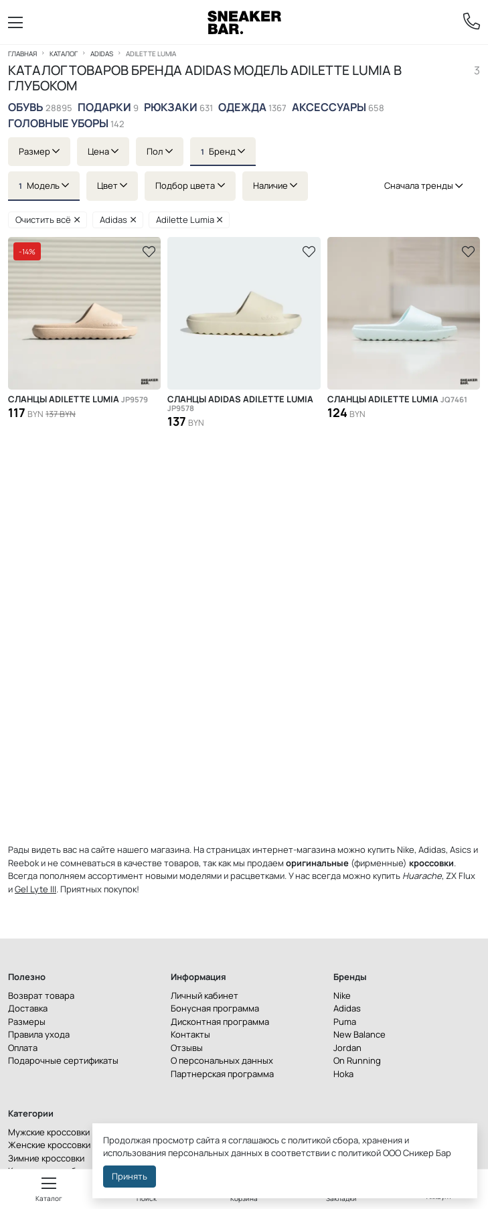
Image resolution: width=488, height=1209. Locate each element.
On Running (357, 1060)
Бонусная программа (215, 1008)
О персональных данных (222, 1060)
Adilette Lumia (189, 220)
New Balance (359, 1034)
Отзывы (187, 1048)
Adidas (101, 53)
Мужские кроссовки (49, 1132)
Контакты (190, 1034)
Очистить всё (47, 220)
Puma (344, 1022)
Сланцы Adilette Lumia (78, 399)
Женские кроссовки (49, 1145)
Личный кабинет (204, 995)
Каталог (64, 53)
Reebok (23, 863)
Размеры (27, 1022)
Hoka (343, 1074)
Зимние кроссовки (46, 1158)
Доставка (28, 1008)
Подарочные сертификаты (63, 1060)
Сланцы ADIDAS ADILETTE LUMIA (240, 403)
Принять (129, 1176)
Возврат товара (41, 995)
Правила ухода (39, 1034)
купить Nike (391, 849)
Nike (342, 995)
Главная (22, 53)
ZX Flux (460, 876)
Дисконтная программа (220, 1022)
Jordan (347, 1048)
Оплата (22, 1048)
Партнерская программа (222, 1074)
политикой (359, 1153)
